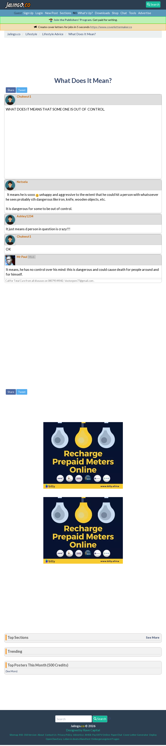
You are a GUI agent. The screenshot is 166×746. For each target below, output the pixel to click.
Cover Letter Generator (135, 734)
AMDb (88, 734)
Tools (132, 13)
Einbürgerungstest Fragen (105, 738)
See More (152, 637)
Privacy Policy (65, 734)
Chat (123, 13)
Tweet (21, 90)
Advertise (144, 13)
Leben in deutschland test (76, 738)
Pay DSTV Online (101, 734)
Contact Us (51, 734)
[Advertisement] (78, 57)
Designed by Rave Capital (83, 730)
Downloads (102, 13)
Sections (65, 13)
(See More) (11, 671)
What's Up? (85, 13)
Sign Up (28, 13)
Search (100, 719)
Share (11, 90)
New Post (51, 13)
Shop (115, 13)
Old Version (30, 734)
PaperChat (116, 734)
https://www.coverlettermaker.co (111, 27)
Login (39, 13)
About (41, 734)
